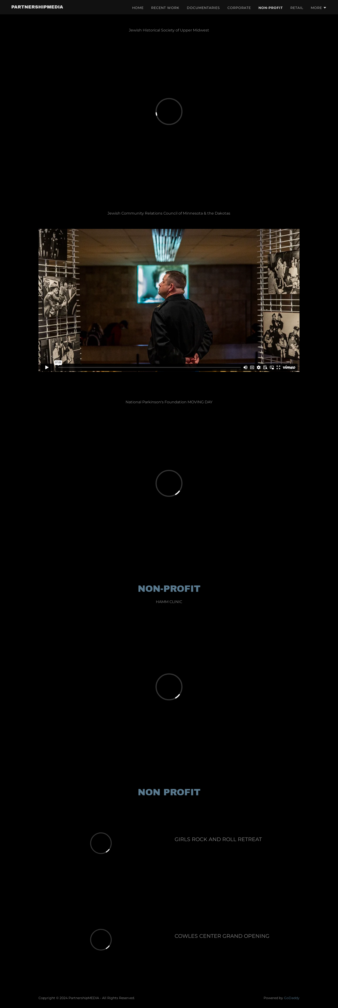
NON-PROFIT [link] (270, 8)
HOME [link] (138, 8)
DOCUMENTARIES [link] (203, 8)
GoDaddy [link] (292, 998)
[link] (37, 7)
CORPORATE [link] (239, 8)
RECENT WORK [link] (165, 8)
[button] (319, 8)
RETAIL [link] (296, 8)
